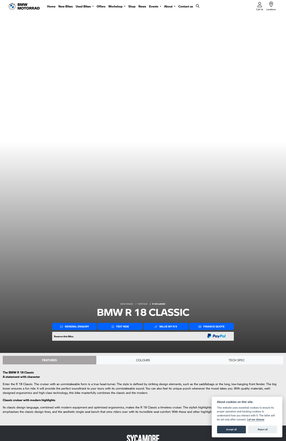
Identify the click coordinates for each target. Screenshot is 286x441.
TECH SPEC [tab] (237, 360)
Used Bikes (84, 6)
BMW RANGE (126, 303)
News (142, 6)
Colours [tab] (143, 360)
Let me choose (255, 419)
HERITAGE (143, 303)
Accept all (231, 429)
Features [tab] (49, 360)
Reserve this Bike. (64, 336)
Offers (101, 6)
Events (154, 6)
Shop (132, 6)
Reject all (263, 429)
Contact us (185, 6)
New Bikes (65, 6)
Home (51, 6)
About (168, 6)
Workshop (115, 6)
